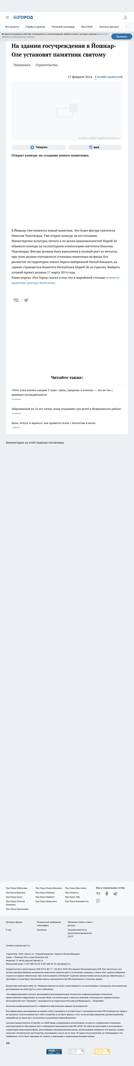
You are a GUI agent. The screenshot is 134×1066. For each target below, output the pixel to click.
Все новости (12, 26)
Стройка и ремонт (35, 26)
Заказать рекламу (109, 26)
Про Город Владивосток (76, 901)
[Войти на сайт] (125, 17)
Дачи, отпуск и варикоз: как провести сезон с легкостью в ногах (67, 425)
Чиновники (22, 65)
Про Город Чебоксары (16, 888)
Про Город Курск (14, 897)
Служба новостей (108, 77)
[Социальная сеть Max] (95, 147)
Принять (121, 36)
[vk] (16, 300)
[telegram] (27, 300)
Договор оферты (14, 922)
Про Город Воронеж (15, 892)
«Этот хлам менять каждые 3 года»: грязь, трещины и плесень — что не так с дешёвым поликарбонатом (67, 394)
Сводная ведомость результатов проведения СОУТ (80, 933)
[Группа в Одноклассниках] (106, 893)
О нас (8, 929)
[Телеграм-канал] (39, 147)
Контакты (41, 929)
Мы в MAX (87, 26)
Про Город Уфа (72, 897)
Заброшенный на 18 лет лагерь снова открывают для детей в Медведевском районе (67, 411)
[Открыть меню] (7, 17)
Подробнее (98, 1000)
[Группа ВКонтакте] (98, 893)
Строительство (47, 65)
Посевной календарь (63, 26)
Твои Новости (72, 892)
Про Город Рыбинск (45, 897)
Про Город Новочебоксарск (48, 888)
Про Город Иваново (45, 892)
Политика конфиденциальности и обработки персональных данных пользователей (46, 1006)
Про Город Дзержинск (46, 901)
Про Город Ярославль (75, 888)
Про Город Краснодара (17, 909)
